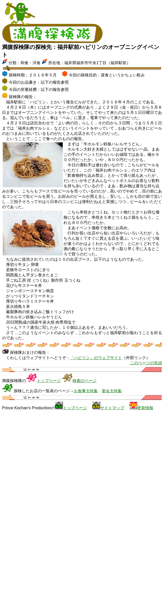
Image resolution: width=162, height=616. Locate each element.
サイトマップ (112, 408)
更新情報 (145, 408)
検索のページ (84, 381)
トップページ (49, 381)
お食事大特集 (86, 391)
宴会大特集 (112, 391)
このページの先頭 (146, 363)
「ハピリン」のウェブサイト (96, 358)
